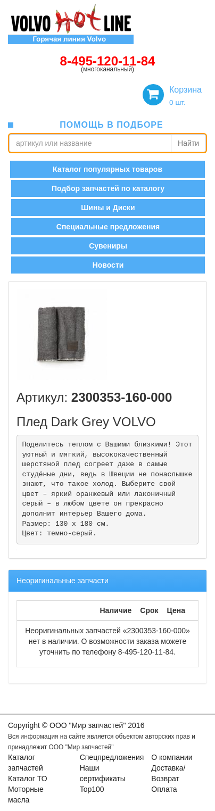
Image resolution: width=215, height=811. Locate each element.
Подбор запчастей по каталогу (108, 188)
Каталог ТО (27, 778)
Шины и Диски (108, 207)
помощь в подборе (111, 124)
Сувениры (108, 246)
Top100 (92, 789)
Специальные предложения (108, 226)
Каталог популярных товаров (107, 169)
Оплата (164, 789)
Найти (188, 143)
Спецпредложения (112, 757)
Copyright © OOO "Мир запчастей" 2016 (76, 725)
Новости (108, 265)
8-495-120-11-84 (107, 61)
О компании (171, 757)
